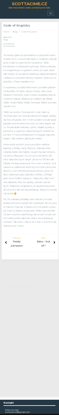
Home (6, 32)
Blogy (15, 32)
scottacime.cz (29, 3)
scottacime (10, 44)
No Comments (9, 46)
